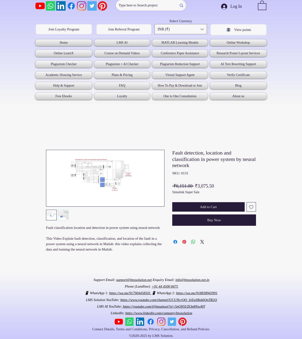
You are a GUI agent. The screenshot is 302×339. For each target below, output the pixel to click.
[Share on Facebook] (175, 242)
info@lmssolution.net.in (193, 280)
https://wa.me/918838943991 (196, 293)
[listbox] (181, 29)
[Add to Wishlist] (251, 207)
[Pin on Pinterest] (184, 242)
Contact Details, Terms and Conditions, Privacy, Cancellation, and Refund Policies (151, 329)
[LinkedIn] (61, 6)
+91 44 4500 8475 (165, 286)
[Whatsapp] (50, 6)
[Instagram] (81, 6)
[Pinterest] (102, 6)
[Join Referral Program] (123, 29)
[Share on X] (202, 242)
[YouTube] (40, 6)
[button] (262, 5)
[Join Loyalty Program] (64, 29)
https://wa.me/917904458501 (130, 293)
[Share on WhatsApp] (193, 242)
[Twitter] (92, 6)
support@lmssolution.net (134, 280)
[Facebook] (71, 6)
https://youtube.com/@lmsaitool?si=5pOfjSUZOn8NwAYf (163, 306)
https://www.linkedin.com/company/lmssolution (158, 313)
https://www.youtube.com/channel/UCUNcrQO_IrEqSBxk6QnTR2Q (168, 300)
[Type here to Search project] (143, 5)
